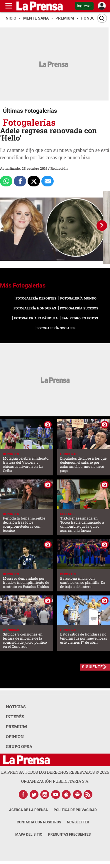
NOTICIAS (16, 706)
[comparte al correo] (47, 181)
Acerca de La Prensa (28, 810)
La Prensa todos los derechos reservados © (55, 772)
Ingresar (84, 6)
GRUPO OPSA (19, 746)
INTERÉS (15, 716)
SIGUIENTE (92, 666)
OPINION (15, 736)
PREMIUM (16, 726)
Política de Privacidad (75, 810)
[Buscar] (102, 18)
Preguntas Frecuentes (69, 834)
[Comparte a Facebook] (20, 181)
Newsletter (78, 822)
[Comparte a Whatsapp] (6, 181)
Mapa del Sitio (28, 834)
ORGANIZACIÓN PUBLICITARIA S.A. (55, 781)
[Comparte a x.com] (34, 181)
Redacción (59, 168)
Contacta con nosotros (39, 822)
